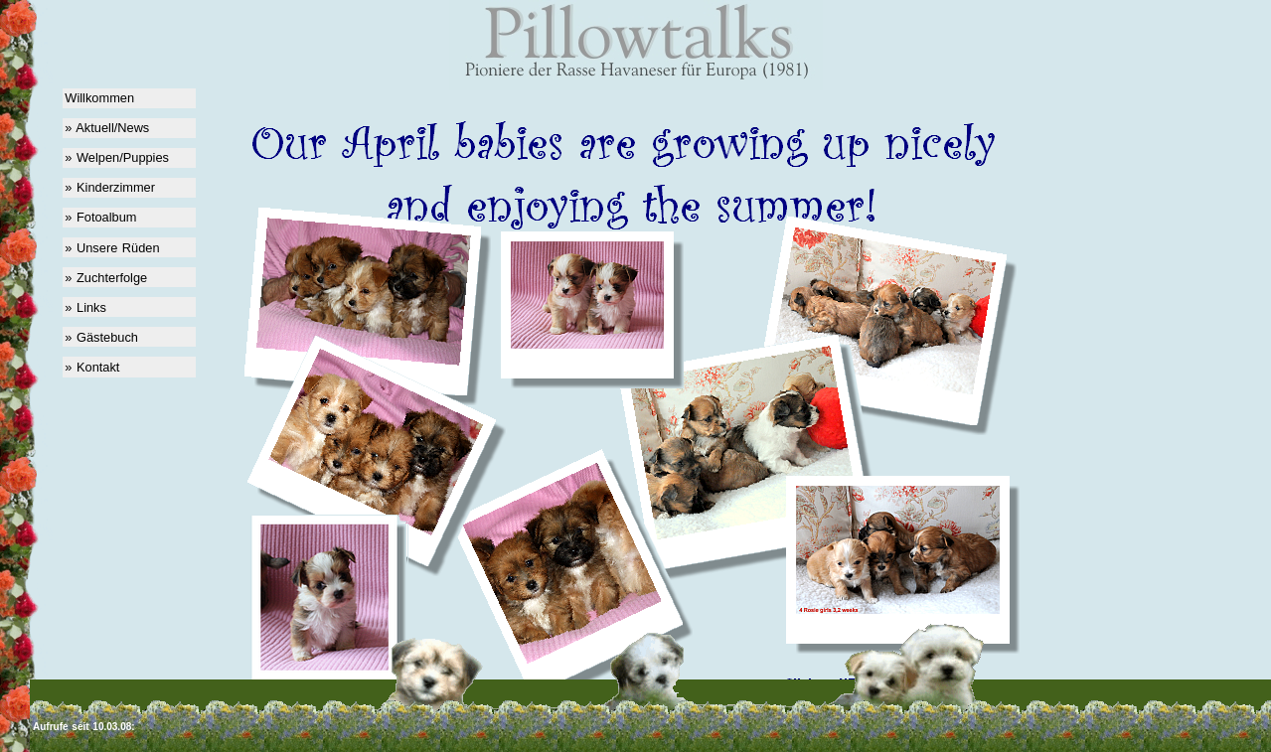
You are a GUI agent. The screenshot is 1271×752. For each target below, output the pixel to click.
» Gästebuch (101, 337)
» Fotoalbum (100, 217)
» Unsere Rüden (112, 247)
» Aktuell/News (107, 127)
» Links (85, 307)
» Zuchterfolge (106, 277)
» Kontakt (92, 367)
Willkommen (99, 97)
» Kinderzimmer (110, 187)
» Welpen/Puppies (117, 157)
